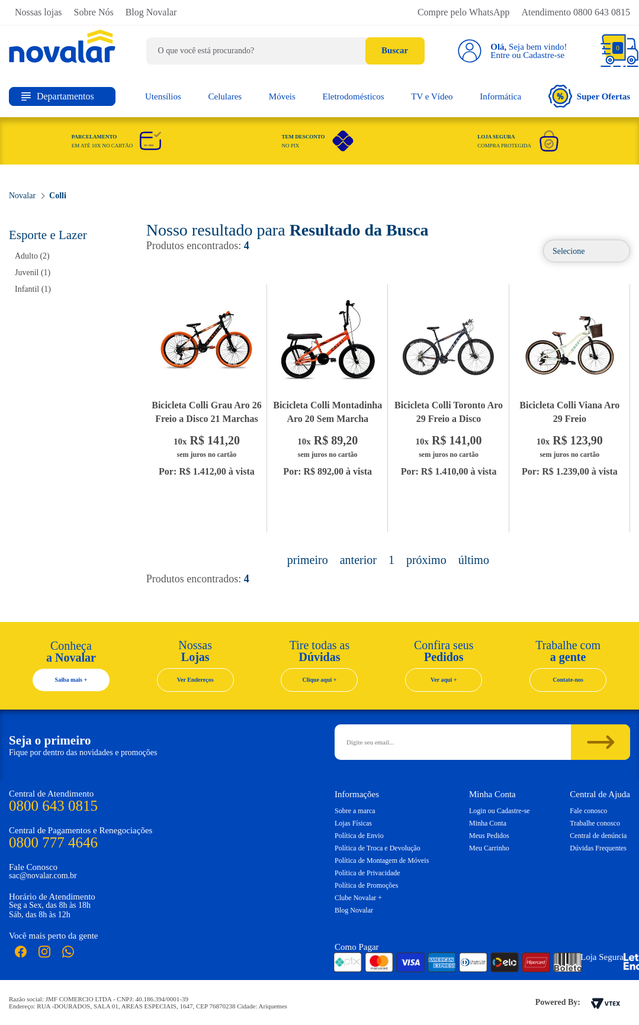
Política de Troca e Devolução (377, 848)
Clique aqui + (320, 679)
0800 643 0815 (53, 806)
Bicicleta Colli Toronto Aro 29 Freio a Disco (448, 412)
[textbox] (285, 51)
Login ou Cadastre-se (499, 811)
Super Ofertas (589, 96)
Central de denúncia (598, 835)
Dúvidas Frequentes (598, 848)
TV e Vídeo (431, 96)
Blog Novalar (151, 12)
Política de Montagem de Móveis (382, 860)
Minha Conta (487, 823)
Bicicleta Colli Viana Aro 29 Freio (569, 412)
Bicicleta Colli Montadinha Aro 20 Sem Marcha (327, 412)
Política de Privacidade (367, 873)
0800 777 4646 (53, 842)
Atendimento (575, 12)
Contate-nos (568, 679)
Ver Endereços (195, 679)
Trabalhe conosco (595, 823)
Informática (500, 96)
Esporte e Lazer (48, 235)
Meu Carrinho (489, 848)
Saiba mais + (71, 679)
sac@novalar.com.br (43, 875)
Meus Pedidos (489, 835)
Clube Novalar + (358, 898)
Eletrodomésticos (353, 96)
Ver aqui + (444, 679)
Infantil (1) (33, 289)
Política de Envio (359, 835)
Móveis (282, 96)
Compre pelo (464, 12)
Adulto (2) (32, 256)
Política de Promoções (366, 885)
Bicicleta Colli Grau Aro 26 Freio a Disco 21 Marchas (206, 412)
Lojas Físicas (353, 823)
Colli (57, 195)
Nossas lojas (38, 12)
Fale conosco (588, 811)
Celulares (225, 96)
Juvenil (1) (32, 272)
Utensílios (163, 96)
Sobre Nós (94, 12)
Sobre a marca (355, 811)
